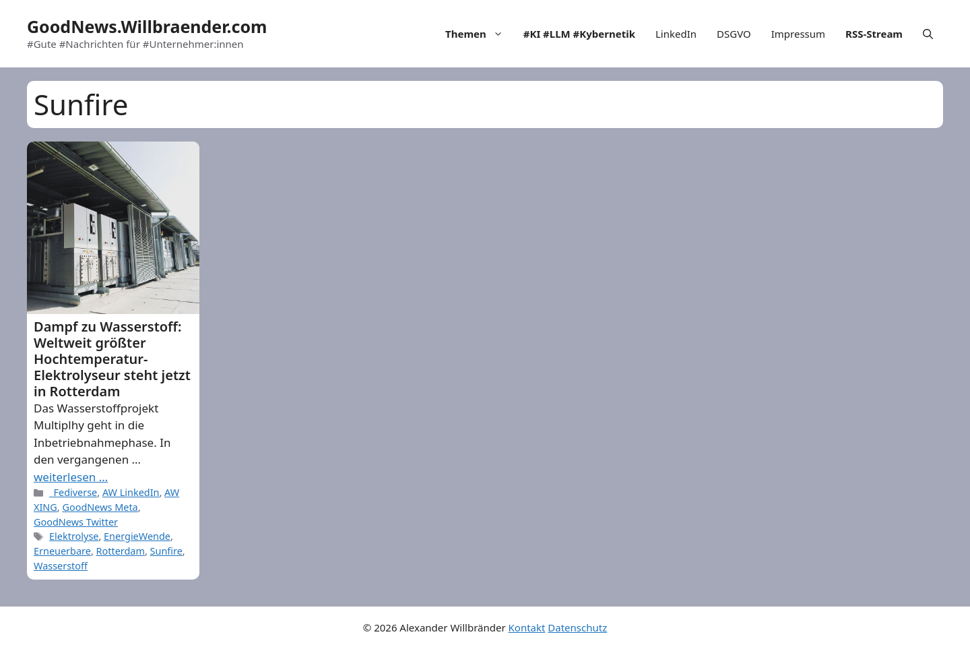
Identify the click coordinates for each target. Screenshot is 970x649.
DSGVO (734, 33)
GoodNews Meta (99, 507)
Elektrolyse (73, 536)
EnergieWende (137, 536)
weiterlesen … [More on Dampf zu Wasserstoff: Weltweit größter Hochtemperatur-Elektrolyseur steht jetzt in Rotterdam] (71, 477)
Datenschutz (577, 627)
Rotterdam (120, 551)
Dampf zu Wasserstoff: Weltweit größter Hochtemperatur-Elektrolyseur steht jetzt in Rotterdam (112, 358)
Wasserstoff (61, 565)
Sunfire (166, 551)
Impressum (798, 33)
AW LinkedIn (131, 492)
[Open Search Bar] (928, 33)
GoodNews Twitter (76, 522)
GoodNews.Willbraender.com (147, 26)
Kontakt (527, 627)
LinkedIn (676, 33)
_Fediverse (73, 492)
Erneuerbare (62, 551)
